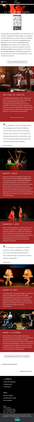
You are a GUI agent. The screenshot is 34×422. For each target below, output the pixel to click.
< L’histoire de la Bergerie (9, 364)
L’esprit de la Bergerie (9, 382)
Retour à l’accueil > (26, 371)
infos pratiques (7, 400)
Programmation (7, 384)
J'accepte (17, 419)
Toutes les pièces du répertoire (17, 62)
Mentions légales (8, 395)
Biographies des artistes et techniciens (17, 356)
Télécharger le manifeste (17, 117)
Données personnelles (9, 398)
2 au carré (9, 190)
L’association (7, 387)
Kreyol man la (28, 105)
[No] (32, 417)
